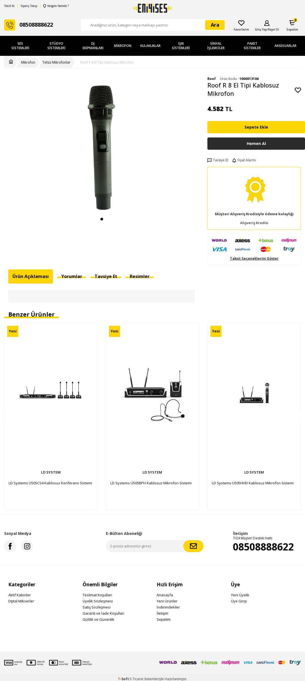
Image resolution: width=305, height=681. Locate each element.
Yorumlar (71, 276)
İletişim (162, 613)
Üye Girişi (239, 601)
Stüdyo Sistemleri (56, 45)
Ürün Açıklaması (30, 276)
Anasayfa (165, 594)
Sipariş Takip (29, 6)
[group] (101, 145)
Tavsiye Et (217, 160)
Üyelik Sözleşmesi (98, 601)
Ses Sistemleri (20, 45)
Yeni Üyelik (240, 594)
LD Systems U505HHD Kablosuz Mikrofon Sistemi (253, 482)
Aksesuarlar (285, 45)
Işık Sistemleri (181, 45)
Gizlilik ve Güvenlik (98, 619)
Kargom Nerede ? (56, 6)
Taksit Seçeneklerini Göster (254, 258)
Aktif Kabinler (19, 594)
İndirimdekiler (168, 607)
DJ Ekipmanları (93, 45)
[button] (101, 219)
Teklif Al (9, 6)
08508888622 (263, 546)
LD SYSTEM (51, 472)
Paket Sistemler (252, 45)
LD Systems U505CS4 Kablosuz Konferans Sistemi (50, 482)
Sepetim (164, 619)
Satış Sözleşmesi (97, 607)
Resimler (139, 276)
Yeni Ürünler (167, 601)
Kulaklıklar (150, 45)
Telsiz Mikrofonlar (56, 62)
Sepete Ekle (256, 127)
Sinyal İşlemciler (216, 45)
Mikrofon (122, 45)
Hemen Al (256, 143)
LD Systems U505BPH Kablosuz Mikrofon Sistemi (151, 482)
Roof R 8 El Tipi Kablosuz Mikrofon (107, 62)
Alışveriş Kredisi (254, 223)
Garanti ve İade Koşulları (103, 613)
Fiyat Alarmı (244, 160)
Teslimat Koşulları (97, 594)
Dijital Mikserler (21, 601)
